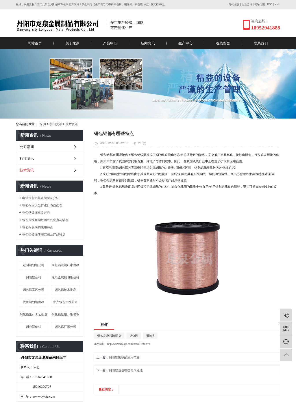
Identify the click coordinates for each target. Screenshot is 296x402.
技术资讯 (72, 124)
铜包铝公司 (33, 277)
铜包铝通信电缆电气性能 (126, 370)
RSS (270, 4)
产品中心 (110, 43)
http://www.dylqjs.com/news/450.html (128, 343)
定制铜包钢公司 (33, 265)
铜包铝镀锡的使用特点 (37, 227)
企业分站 (247, 4)
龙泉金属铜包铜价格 (65, 277)
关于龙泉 (72, 43)
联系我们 (261, 43)
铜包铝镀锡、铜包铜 (65, 314)
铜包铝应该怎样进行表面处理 (42, 205)
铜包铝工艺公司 (33, 289)
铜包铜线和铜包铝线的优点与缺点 (45, 220)
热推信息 (234, 4)
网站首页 (35, 43)
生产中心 (185, 43)
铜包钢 (150, 335)
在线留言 (223, 43)
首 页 (42, 124)
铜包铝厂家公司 (65, 326)
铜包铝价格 (33, 326)
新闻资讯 (148, 43)
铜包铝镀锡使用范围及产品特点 (43, 234)
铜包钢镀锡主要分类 (36, 212)
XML (277, 4)
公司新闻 (27, 147)
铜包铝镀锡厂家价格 (65, 265)
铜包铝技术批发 (65, 289)
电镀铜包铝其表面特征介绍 (40, 198)
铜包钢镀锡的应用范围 (124, 357)
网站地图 (259, 4)
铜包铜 (134, 335)
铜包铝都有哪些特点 (109, 335)
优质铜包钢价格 (33, 302)
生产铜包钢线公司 (65, 302)
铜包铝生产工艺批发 (33, 314)
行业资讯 (27, 158)
